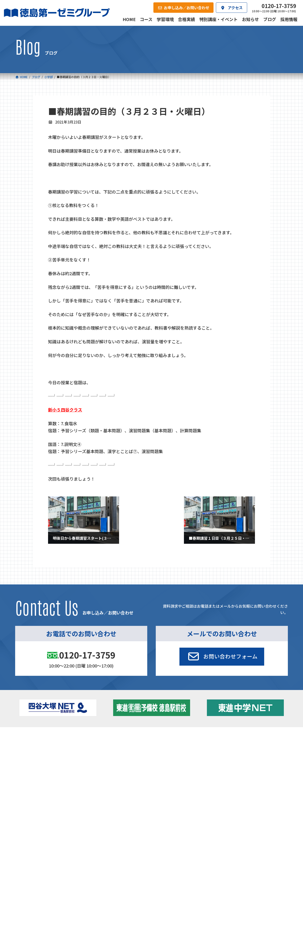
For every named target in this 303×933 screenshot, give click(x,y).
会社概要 (116, 783)
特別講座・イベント (246, 745)
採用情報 (204, 783)
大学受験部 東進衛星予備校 (178, 745)
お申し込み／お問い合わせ (262, 783)
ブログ (236, 757)
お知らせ (238, 751)
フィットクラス (42, 752)
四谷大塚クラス (42, 765)
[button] (221, 657)
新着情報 (232, 737)
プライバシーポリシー (272, 815)
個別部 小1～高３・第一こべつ (178, 751)
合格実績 (27, 783)
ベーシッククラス (44, 771)
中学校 (96, 745)
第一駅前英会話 (167, 764)
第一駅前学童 (166, 757)
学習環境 (71, 783)
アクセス (160, 783)
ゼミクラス (39, 758)
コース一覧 (29, 737)
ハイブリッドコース (110, 758)
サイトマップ (245, 815)
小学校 (32, 745)
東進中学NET (107, 765)
